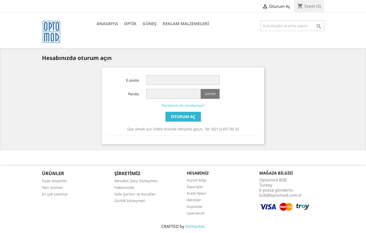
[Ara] (292, 25)
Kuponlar (195, 206)
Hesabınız (198, 173)
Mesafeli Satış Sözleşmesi (136, 180)
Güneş (150, 23)
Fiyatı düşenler (54, 180)
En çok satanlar (55, 194)
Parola (133, 93)
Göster (210, 94)
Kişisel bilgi (196, 180)
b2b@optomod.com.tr (280, 195)
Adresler (194, 199)
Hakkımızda (124, 187)
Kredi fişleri (196, 193)
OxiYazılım (195, 226)
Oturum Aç (183, 116)
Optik (130, 23)
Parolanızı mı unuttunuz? (183, 105)
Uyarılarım (196, 213)
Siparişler (195, 186)
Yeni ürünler (52, 187)
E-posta (132, 80)
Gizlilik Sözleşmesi (129, 200)
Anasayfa (107, 23)
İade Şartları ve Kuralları (135, 194)
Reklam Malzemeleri (186, 23)
